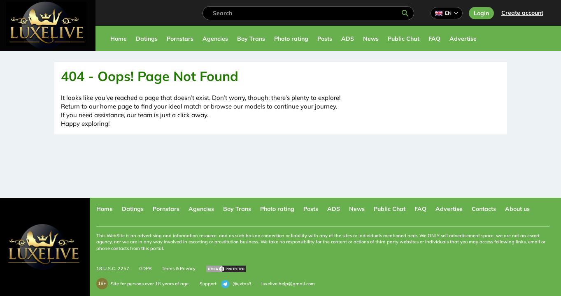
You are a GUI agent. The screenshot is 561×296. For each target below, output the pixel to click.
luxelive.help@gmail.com (288, 284)
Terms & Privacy (179, 268)
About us (517, 209)
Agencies (215, 38)
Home (118, 38)
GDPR (145, 268)
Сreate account (522, 12)
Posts (324, 38)
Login (481, 13)
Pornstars (180, 38)
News (371, 38)
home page (116, 106)
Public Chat (403, 38)
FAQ (434, 38)
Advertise (463, 38)
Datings (147, 38)
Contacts (484, 209)
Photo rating (291, 38)
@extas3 (236, 284)
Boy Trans (251, 38)
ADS (347, 38)
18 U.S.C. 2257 (112, 268)
